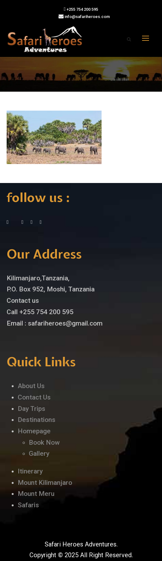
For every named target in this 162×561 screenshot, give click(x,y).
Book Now (44, 442)
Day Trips (31, 408)
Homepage (34, 431)
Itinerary (30, 471)
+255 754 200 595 (81, 9)
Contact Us (34, 397)
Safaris (28, 505)
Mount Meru (36, 493)
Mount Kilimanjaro (45, 482)
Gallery (39, 453)
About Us (31, 386)
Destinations (36, 420)
